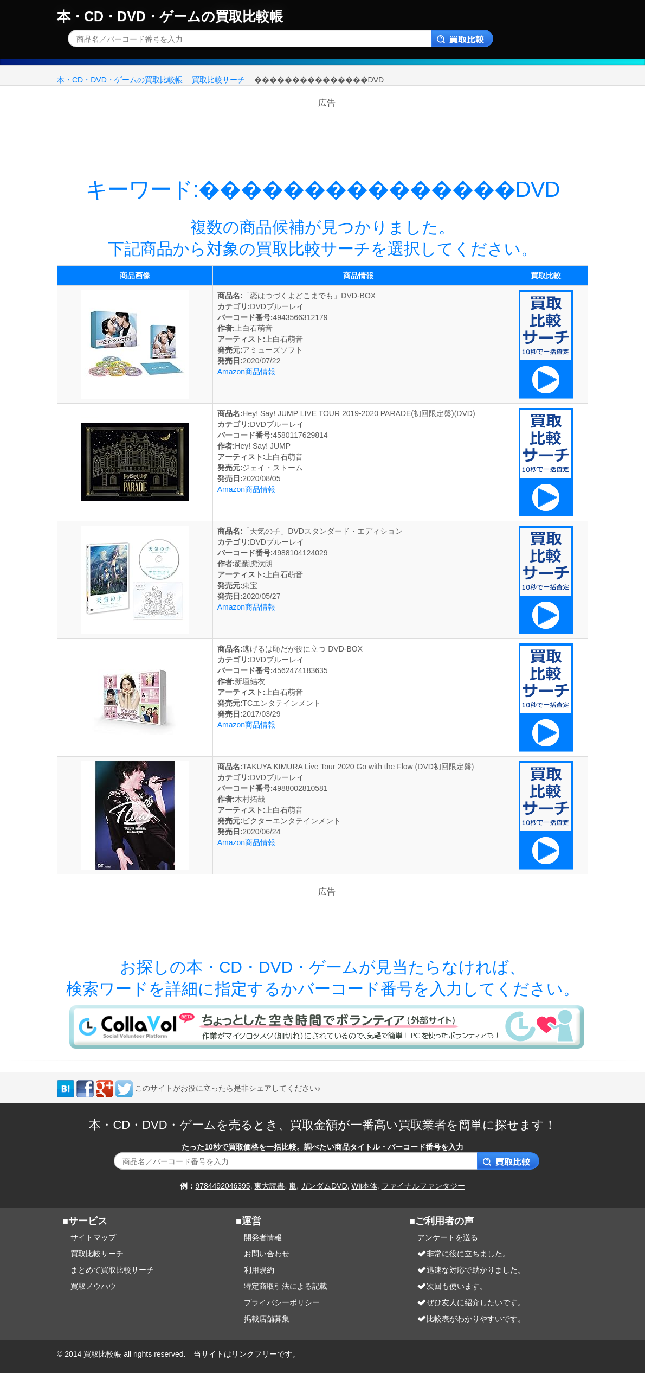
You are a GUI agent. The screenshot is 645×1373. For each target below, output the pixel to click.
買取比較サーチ (218, 79)
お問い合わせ (266, 1253)
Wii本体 (364, 1186)
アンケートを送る (447, 1237)
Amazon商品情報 (246, 371)
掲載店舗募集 (266, 1318)
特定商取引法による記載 (285, 1286)
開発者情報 (263, 1237)
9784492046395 (222, 1186)
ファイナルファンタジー (423, 1186)
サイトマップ (93, 1237)
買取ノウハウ (93, 1286)
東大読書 (269, 1186)
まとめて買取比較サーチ (112, 1270)
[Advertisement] (327, 134)
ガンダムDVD (324, 1186)
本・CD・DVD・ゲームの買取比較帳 (170, 16)
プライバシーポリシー (282, 1302)
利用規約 (259, 1270)
